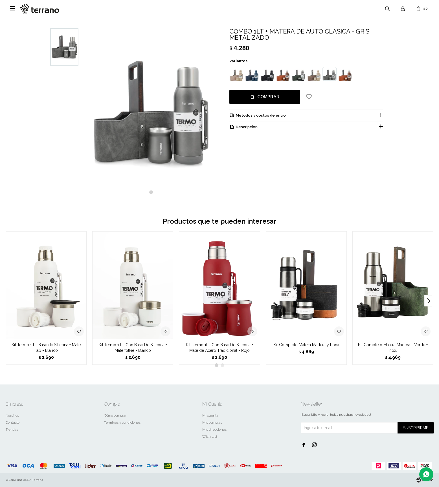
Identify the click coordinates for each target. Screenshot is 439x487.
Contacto (12, 422)
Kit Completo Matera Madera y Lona (306, 345)
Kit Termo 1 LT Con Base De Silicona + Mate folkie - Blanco (133, 348)
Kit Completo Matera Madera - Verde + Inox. (393, 348)
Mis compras (212, 422)
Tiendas (12, 430)
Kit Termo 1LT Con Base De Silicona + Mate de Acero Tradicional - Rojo (219, 348)
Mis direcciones (214, 430)
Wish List (209, 437)
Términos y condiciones (122, 422)
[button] (151, 192)
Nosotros (12, 415)
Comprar (268, 96)
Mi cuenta (210, 415)
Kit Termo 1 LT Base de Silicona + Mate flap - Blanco (46, 348)
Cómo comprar (115, 415)
